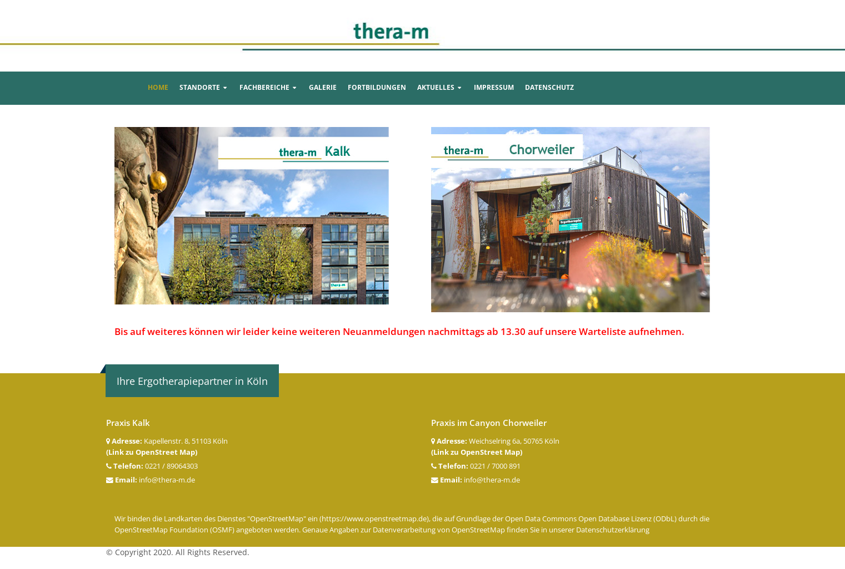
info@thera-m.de (167, 480)
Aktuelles (435, 87)
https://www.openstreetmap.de (374, 519)
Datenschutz (549, 87)
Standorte (199, 87)
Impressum (494, 87)
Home (158, 87)
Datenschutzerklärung (612, 530)
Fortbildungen (377, 87)
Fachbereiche (264, 87)
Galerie (323, 87)
